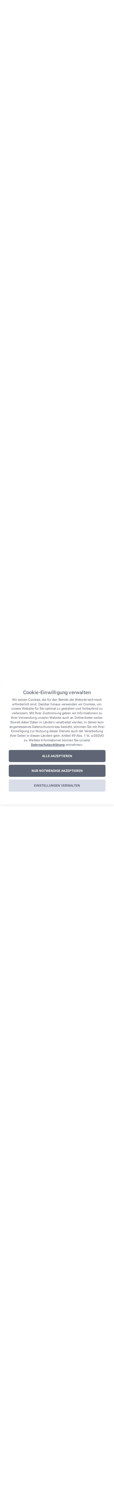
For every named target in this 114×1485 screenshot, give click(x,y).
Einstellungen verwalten (57, 785)
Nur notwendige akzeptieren (57, 771)
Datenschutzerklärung (48, 745)
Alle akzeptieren (57, 756)
